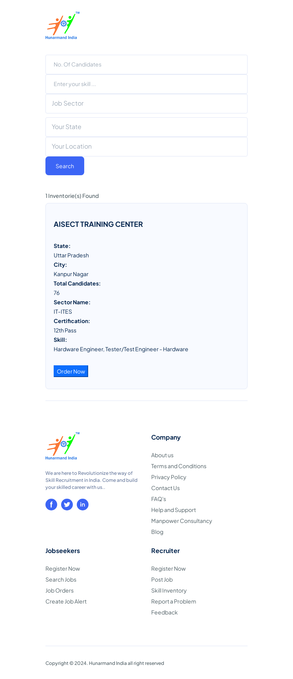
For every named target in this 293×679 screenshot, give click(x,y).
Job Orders (59, 590)
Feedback (164, 612)
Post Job (162, 579)
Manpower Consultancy (181, 520)
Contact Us (165, 487)
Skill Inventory (169, 590)
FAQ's (158, 498)
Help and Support (173, 509)
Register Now (62, 568)
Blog (157, 531)
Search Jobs (60, 579)
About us (162, 454)
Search (65, 165)
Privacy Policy (168, 476)
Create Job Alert (66, 601)
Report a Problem (173, 601)
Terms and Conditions (178, 465)
